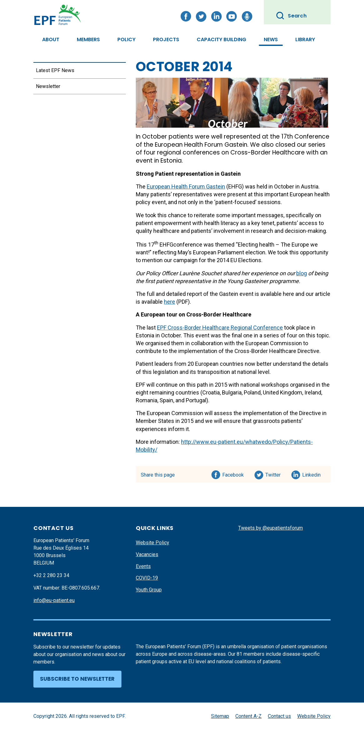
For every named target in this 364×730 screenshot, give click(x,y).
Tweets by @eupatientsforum (270, 528)
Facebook (233, 474)
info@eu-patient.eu (54, 600)
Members (88, 39)
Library (305, 39)
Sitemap (220, 716)
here (169, 301)
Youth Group (149, 590)
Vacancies (147, 554)
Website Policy (152, 543)
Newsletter (48, 86)
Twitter (274, 474)
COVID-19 (147, 578)
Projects (166, 39)
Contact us (279, 716)
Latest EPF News (55, 70)
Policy (126, 39)
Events (143, 566)
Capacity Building (221, 39)
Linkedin (311, 474)
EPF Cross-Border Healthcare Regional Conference (220, 327)
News (271, 39)
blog (301, 273)
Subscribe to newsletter (77, 679)
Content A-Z (248, 716)
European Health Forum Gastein (186, 186)
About (50, 39)
